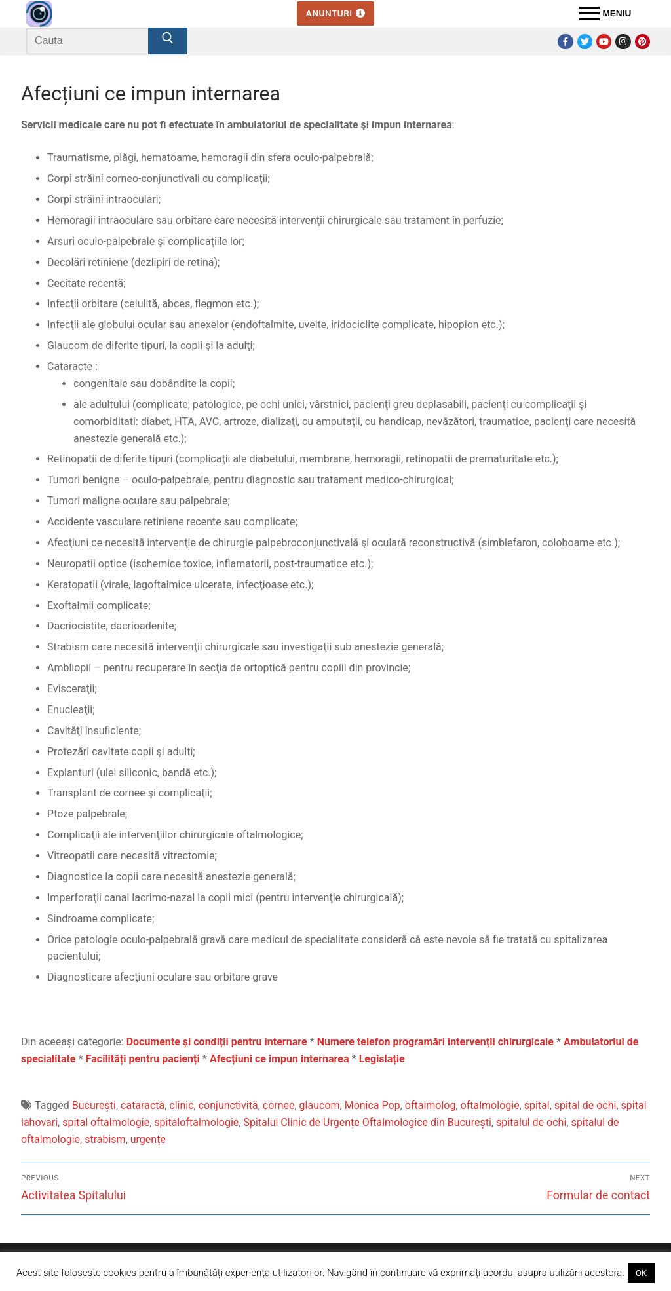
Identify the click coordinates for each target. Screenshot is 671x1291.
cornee (279, 1105)
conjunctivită (228, 1105)
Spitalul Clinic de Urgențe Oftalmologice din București (367, 1122)
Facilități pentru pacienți (143, 1059)
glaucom (319, 1105)
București (94, 1105)
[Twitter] (584, 41)
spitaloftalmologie (196, 1122)
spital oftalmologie (105, 1122)
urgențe (148, 1139)
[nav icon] (605, 14)
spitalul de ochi (531, 1122)
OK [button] (641, 1273)
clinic (181, 1105)
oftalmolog (430, 1105)
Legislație (382, 1059)
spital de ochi (585, 1105)
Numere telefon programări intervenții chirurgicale (435, 1042)
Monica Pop (372, 1105)
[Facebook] (565, 41)
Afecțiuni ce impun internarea (279, 1059)
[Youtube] (603, 41)
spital (537, 1105)
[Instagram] (622, 41)
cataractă (142, 1105)
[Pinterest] (642, 41)
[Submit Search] (167, 41)
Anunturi (335, 13)
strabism (105, 1139)
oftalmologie (490, 1105)
